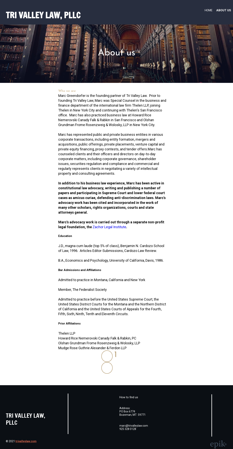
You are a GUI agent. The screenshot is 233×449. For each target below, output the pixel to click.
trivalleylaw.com (26, 441)
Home (208, 10)
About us (223, 10)
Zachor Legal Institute (109, 227)
